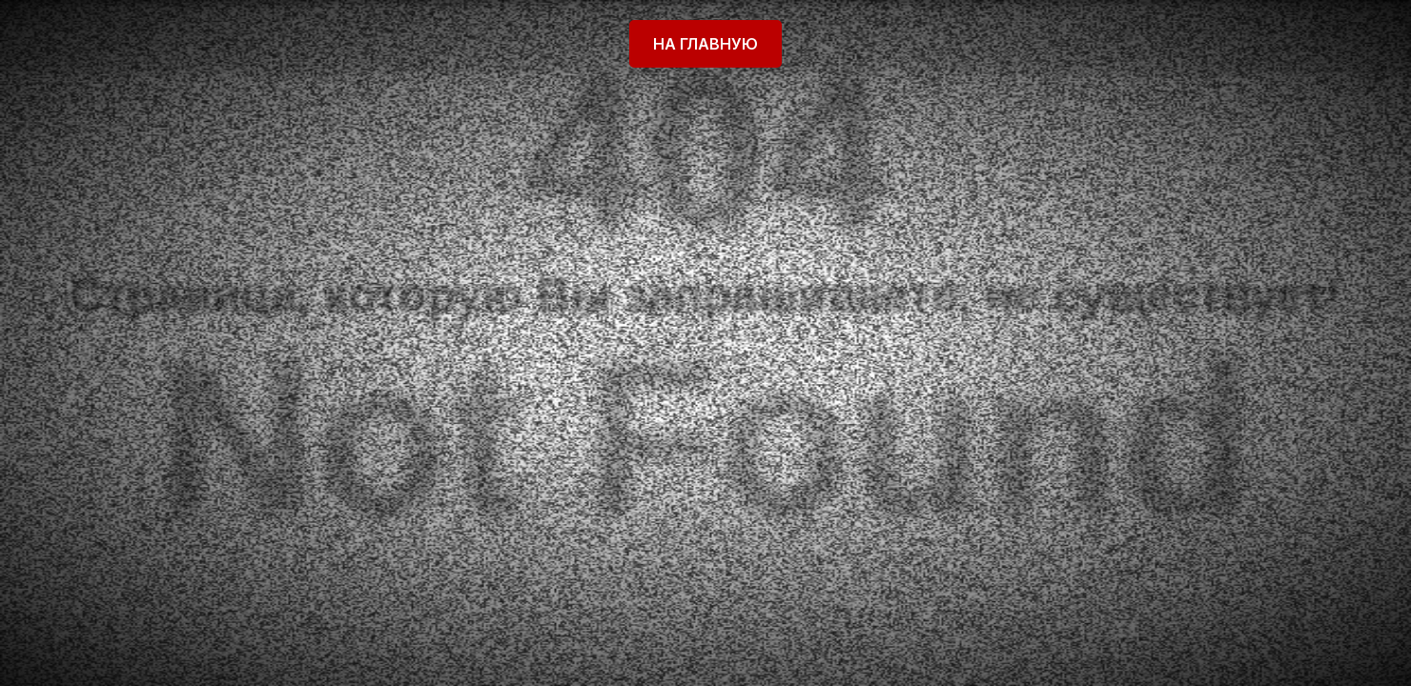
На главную (705, 43)
